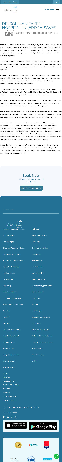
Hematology (7, 289)
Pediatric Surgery (9, 346)
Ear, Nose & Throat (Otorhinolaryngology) (18, 264)
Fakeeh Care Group (10, 2)
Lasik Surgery (36, 302)
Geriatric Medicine (38, 283)
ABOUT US (6, 392)
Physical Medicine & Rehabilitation (44, 346)
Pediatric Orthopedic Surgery (42, 339)
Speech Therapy (38, 358)
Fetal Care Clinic (9, 277)
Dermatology (36, 258)
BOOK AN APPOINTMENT (31, 192)
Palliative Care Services (40, 333)
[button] (57, 9)
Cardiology (36, 245)
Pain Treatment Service (11, 333)
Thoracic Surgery (9, 365)
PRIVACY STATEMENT (10, 400)
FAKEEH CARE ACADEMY (11, 388)
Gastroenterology (38, 277)
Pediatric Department (11, 339)
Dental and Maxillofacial (12, 258)
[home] (11, 9)
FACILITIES (6, 381)
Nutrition (6, 321)
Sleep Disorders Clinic (11, 358)
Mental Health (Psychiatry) (13, 308)
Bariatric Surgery (9, 239)
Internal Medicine (38, 296)
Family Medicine (38, 270)
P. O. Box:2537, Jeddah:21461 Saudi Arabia (23, 411)
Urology (34, 365)
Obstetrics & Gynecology (41, 321)
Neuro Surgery (37, 314)
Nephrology (36, 308)
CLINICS (5, 377)
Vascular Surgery (9, 371)
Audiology (35, 233)
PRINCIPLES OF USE (9, 404)
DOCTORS (6, 396)
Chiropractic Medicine (40, 252)
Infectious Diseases (10, 296)
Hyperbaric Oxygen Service (42, 289)
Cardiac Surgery (8, 245)
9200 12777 (12, 416)
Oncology (6, 327)
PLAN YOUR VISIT (9, 385)
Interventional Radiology (12, 302)
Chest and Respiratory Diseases (14, 252)
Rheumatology (37, 352)
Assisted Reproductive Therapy (14, 233)
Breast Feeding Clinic (39, 239)
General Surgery (9, 283)
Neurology (6, 314)
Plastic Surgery (8, 352)
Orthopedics (36, 327)
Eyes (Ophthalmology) (11, 270)
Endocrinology (37, 264)
